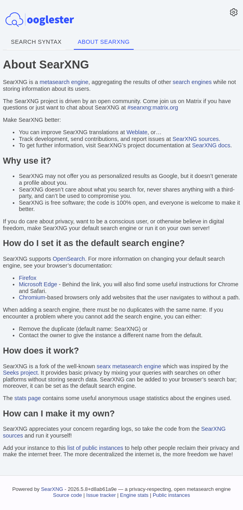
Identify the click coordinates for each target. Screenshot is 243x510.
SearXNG (52, 489)
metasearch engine (64, 82)
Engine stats (134, 495)
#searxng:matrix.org (152, 107)
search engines (192, 82)
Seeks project (20, 372)
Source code (67, 495)
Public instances (171, 495)
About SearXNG (104, 42)
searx (104, 366)
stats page (27, 398)
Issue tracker (101, 495)
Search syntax (36, 42)
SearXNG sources (195, 139)
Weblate (137, 132)
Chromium (32, 297)
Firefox (27, 278)
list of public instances (95, 448)
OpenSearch (69, 259)
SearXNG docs (211, 145)
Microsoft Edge (38, 284)
